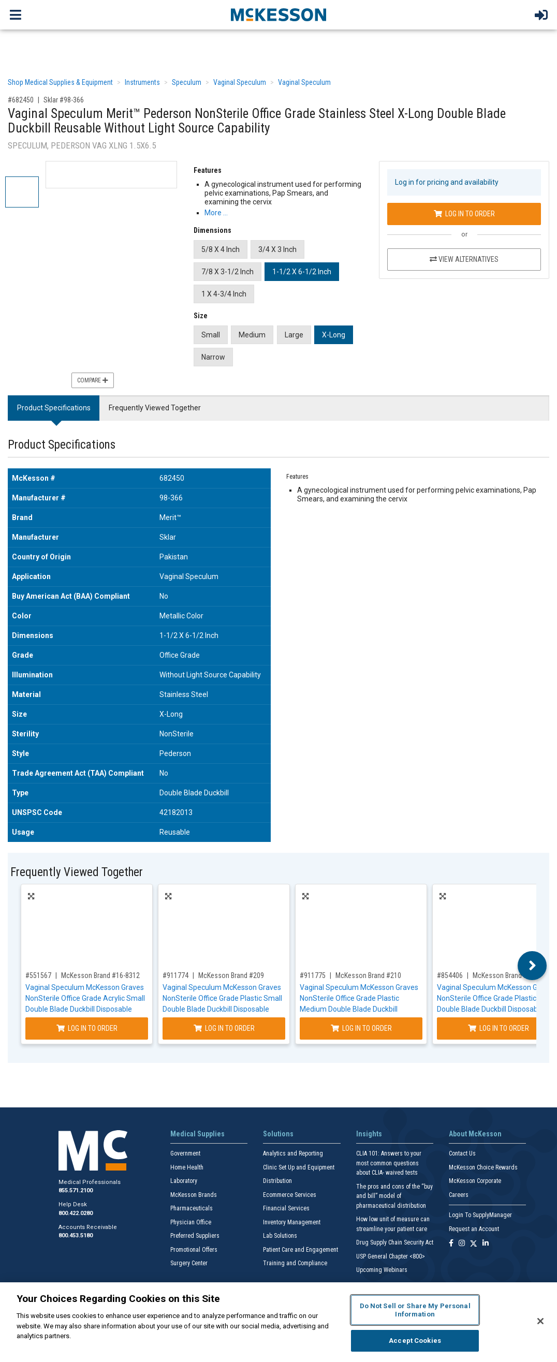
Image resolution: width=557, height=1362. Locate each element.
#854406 (450, 975)
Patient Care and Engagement (300, 1249)
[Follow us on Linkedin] (485, 1244)
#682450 (21, 100)
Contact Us (462, 1153)
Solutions (278, 1134)
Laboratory (183, 1181)
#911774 (175, 975)
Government (185, 1153)
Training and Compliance (295, 1263)
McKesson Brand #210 (368, 975)
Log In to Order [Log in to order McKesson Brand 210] (361, 1028)
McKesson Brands (193, 1194)
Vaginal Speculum (239, 82)
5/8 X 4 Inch (220, 249)
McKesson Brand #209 (231, 975)
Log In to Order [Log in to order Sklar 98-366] (464, 214)
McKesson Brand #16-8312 (100, 975)
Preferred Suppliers (194, 1235)
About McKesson (475, 1134)
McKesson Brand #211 (505, 975)
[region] (278, 1322)
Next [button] (532, 965)
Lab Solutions (280, 1235)
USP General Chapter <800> (390, 1256)
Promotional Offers (193, 1249)
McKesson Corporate (475, 1181)
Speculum (186, 82)
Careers (458, 1194)
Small (210, 335)
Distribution (277, 1181)
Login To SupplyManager (480, 1215)
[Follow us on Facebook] (451, 1244)
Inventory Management (291, 1222)
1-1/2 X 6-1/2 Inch (301, 272)
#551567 (38, 975)
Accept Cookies (415, 1340)
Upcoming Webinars (381, 1270)
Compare (92, 380)
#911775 (313, 975)
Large (294, 335)
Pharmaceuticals (191, 1208)
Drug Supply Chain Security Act (394, 1242)
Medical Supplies (197, 1134)
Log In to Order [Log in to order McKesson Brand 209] (224, 1028)
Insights (369, 1134)
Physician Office (190, 1222)
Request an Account (474, 1229)
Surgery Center (189, 1263)
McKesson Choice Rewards (483, 1167)
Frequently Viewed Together (155, 408)
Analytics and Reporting (293, 1153)
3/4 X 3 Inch (277, 249)
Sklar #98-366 (63, 100)
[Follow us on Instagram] (462, 1244)
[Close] (540, 1321)
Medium (252, 335)
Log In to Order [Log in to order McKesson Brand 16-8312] (87, 1028)
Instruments (142, 82)
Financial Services (286, 1208)
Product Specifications (54, 408)
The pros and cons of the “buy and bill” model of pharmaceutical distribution (394, 1196)
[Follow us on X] (473, 1244)
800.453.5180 (75, 1235)
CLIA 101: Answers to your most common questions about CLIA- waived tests (388, 1163)
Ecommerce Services (289, 1194)
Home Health (186, 1167)
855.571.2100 (75, 1190)
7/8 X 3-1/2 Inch (227, 272)
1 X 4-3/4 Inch (223, 294)
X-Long (333, 335)
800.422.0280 (75, 1213)
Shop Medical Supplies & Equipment (60, 82)
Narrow (213, 357)
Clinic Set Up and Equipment (298, 1167)
